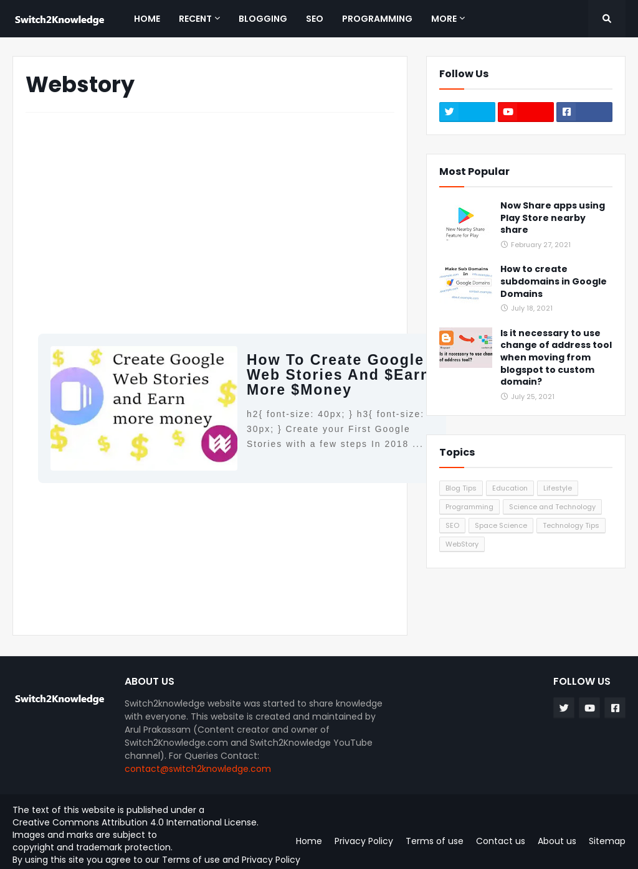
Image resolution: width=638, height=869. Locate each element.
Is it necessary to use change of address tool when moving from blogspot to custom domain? (556, 357)
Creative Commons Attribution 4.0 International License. (135, 822)
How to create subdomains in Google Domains (553, 281)
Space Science (501, 525)
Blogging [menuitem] (263, 18)
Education (510, 488)
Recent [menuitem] (195, 18)
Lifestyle (557, 488)
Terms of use (191, 859)
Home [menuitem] (147, 18)
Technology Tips (571, 525)
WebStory (461, 544)
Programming (469, 507)
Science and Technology (552, 507)
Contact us (500, 841)
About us (557, 841)
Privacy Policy (271, 859)
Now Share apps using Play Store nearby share (552, 218)
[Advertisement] (210, 215)
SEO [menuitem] (314, 18)
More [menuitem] (444, 18)
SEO (452, 525)
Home (309, 841)
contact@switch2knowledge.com (198, 769)
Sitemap (607, 841)
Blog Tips (461, 488)
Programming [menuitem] (377, 18)
